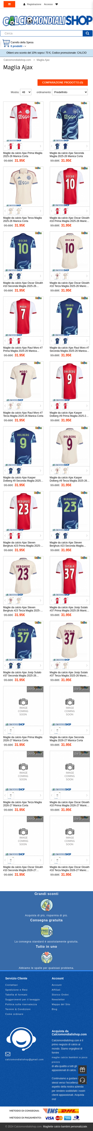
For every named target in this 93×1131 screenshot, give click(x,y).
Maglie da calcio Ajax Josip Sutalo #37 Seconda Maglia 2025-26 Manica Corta (22, 675)
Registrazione (34, 4)
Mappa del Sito (61, 1004)
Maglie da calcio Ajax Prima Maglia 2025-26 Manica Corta (22, 155)
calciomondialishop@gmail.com (24, 1056)
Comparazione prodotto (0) (62, 82)
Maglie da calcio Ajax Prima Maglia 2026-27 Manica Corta (22, 739)
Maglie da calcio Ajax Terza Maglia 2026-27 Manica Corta (22, 804)
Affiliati (56, 989)
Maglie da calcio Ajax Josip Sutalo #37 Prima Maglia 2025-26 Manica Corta (69, 610)
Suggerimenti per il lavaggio (22, 999)
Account (57, 985)
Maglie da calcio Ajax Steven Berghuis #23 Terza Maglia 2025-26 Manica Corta (23, 610)
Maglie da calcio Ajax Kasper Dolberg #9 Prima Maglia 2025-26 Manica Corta (69, 416)
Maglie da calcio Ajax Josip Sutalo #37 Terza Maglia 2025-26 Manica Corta (69, 675)
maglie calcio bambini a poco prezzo (70, 1059)
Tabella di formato (16, 994)
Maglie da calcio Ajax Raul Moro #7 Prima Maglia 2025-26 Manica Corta (23, 351)
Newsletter (58, 999)
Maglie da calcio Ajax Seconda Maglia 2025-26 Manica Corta (67, 155)
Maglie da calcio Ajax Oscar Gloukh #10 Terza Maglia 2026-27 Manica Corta (70, 870)
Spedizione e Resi (16, 989)
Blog (54, 1009)
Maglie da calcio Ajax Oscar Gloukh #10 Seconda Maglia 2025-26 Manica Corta (23, 286)
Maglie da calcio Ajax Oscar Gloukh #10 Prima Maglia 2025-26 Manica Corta (70, 221)
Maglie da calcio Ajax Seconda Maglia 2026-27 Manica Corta (67, 739)
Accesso (48, 4)
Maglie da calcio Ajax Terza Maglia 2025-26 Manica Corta (22, 219)
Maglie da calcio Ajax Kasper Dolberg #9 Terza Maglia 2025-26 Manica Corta (68, 480)
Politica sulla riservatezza (21, 1004)
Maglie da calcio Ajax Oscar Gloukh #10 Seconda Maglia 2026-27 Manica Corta (23, 870)
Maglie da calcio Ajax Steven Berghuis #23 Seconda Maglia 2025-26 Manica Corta (67, 545)
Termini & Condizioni (18, 1009)
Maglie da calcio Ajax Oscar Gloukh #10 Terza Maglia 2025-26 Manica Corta (70, 286)
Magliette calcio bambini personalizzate (65, 1126)
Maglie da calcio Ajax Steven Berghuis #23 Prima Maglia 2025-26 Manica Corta (22, 545)
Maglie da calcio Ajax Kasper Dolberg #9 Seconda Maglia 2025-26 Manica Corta (22, 480)
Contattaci (11, 985)
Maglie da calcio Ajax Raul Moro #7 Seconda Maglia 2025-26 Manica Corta (69, 351)
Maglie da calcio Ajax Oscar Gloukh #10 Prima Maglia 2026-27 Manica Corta (70, 805)
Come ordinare (14, 1014)
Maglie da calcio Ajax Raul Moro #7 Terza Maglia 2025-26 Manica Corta (23, 414)
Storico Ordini (60, 994)
